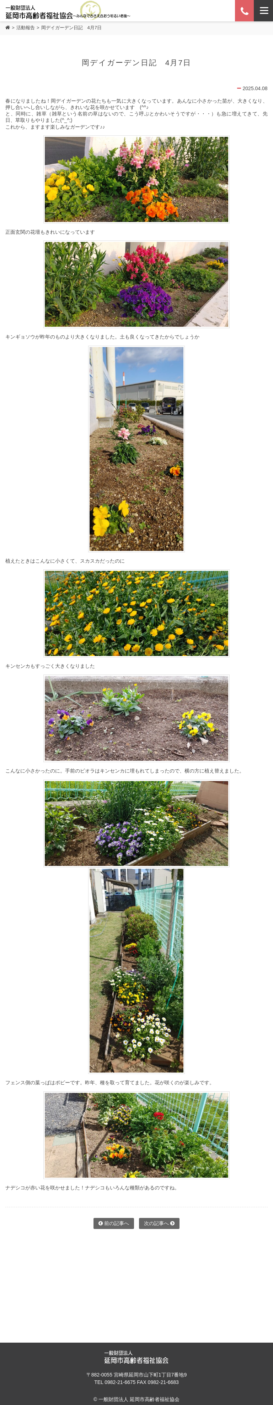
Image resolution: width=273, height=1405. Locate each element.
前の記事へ (113, 1223)
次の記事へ (159, 1223)
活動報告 (25, 27)
